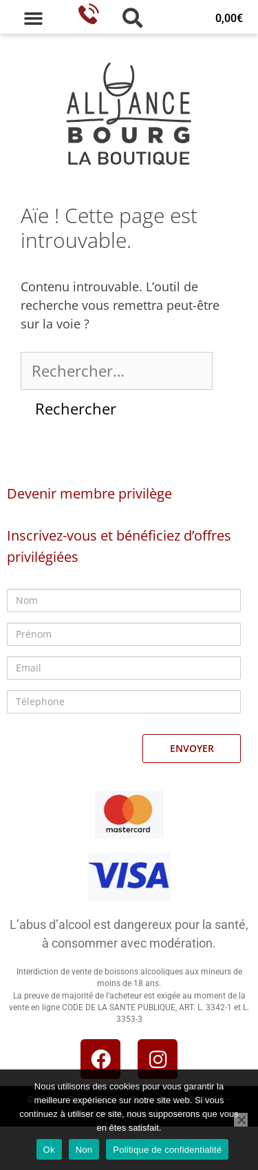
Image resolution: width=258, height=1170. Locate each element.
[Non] (241, 1120)
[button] (34, 18)
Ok (49, 1150)
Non (84, 1150)
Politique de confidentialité (167, 1150)
